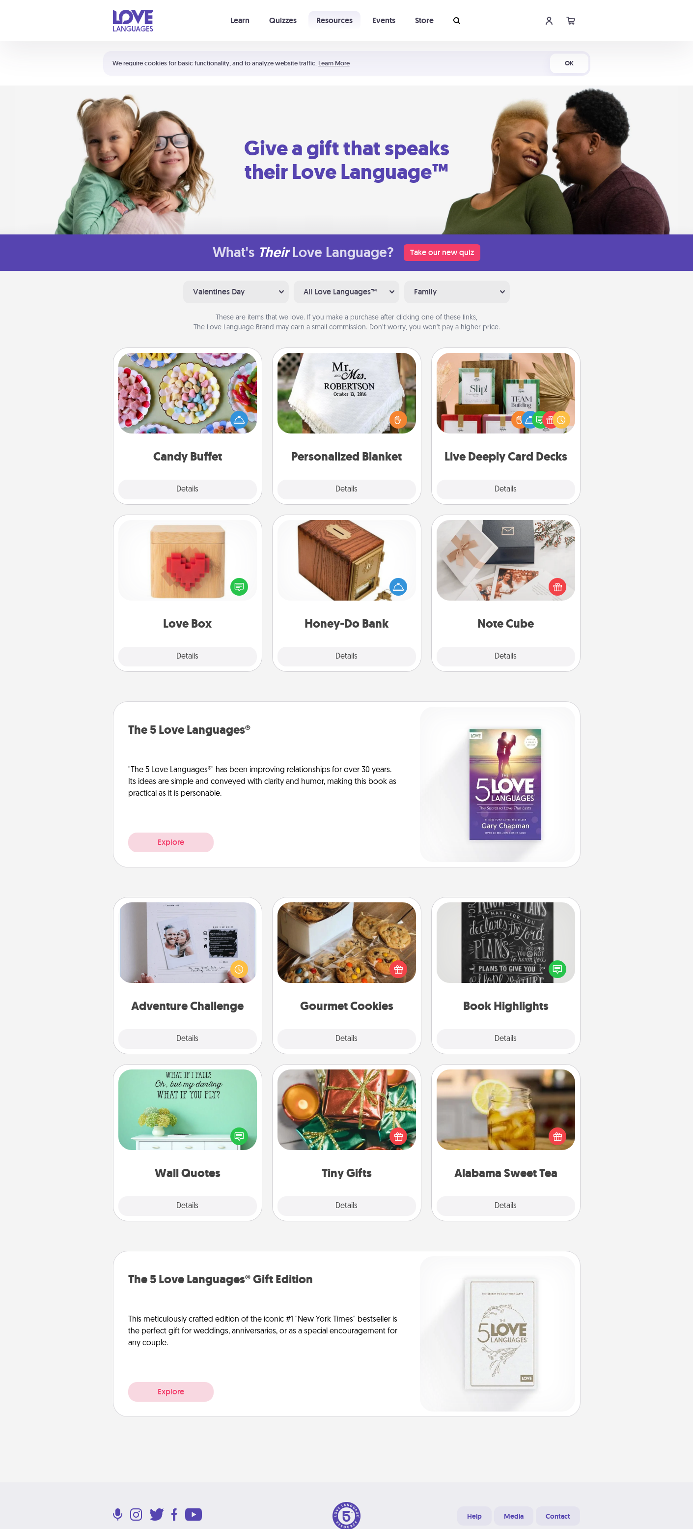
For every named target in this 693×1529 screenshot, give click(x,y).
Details (187, 489)
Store (424, 20)
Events (383, 20)
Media (514, 1516)
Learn (239, 20)
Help (474, 1516)
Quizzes (283, 20)
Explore (171, 842)
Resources (334, 20)
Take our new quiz (442, 252)
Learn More (334, 63)
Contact (558, 1516)
